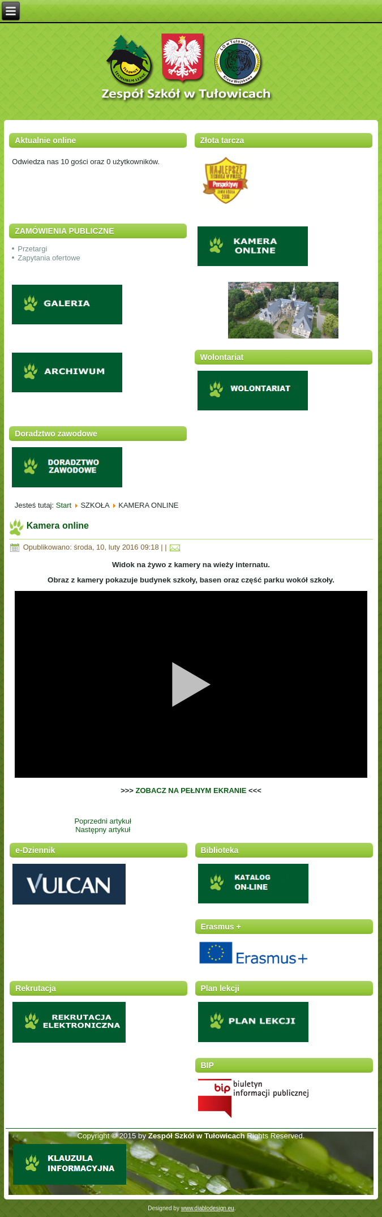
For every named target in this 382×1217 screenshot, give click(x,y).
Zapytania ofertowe (49, 258)
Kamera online (58, 525)
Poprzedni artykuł (102, 821)
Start (63, 505)
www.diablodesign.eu (207, 1208)
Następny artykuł (102, 829)
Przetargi (32, 249)
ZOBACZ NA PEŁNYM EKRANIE (191, 790)
